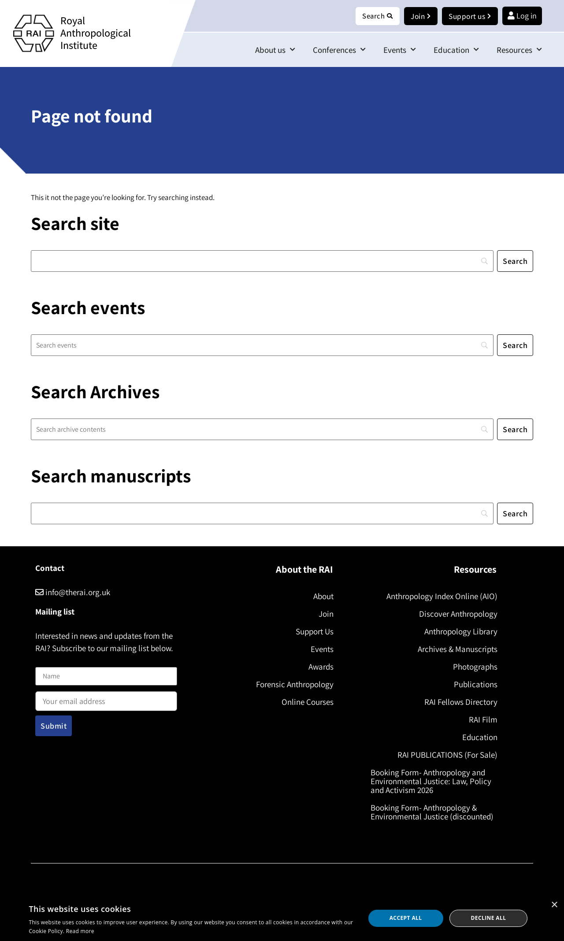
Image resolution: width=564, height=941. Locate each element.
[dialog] (282, 918)
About (322, 596)
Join (324, 614)
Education (456, 50)
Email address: (106, 698)
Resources (519, 50)
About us (275, 50)
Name (44, 662)
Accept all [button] (406, 918)
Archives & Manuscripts (456, 649)
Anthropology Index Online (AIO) (440, 596)
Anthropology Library (459, 631)
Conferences (339, 50)
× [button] (554, 905)
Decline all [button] (488, 918)
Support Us (313, 631)
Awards (319, 667)
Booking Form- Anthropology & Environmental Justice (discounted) (433, 812)
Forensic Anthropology (293, 684)
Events (399, 50)
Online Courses (306, 702)
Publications (474, 684)
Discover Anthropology (456, 614)
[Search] (262, 261)
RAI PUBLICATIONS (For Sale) (446, 755)
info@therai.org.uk (72, 592)
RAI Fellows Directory (459, 702)
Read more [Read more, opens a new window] (80, 931)
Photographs (473, 667)
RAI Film (481, 720)
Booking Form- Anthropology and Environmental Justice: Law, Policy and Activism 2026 (432, 781)
